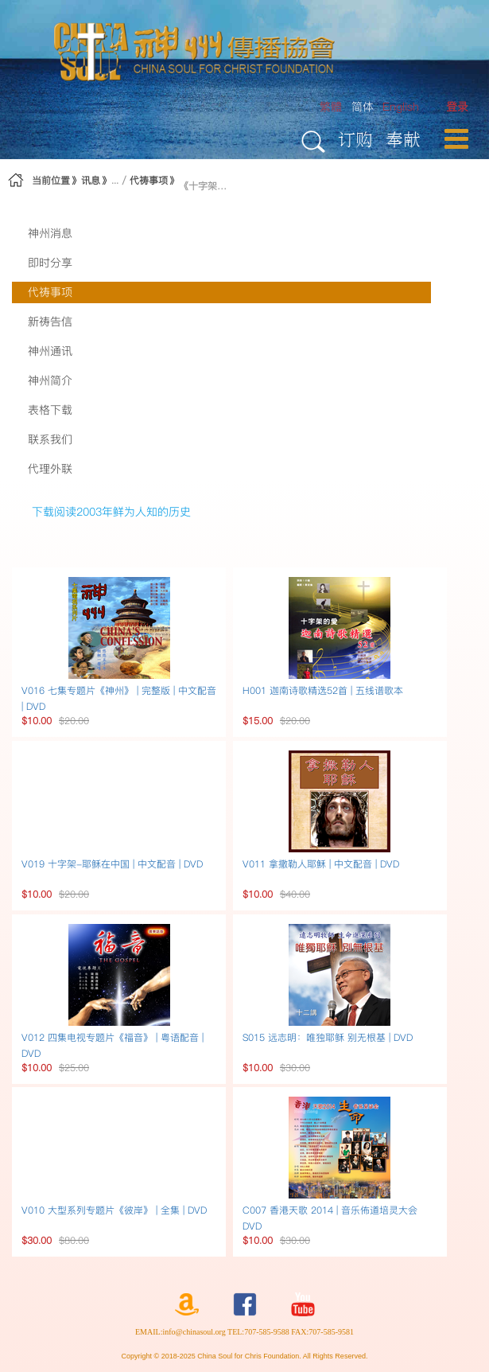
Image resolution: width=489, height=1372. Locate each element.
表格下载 (50, 410)
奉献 (403, 138)
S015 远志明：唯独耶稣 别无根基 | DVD (328, 1037)
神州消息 (50, 233)
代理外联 (50, 469)
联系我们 (50, 439)
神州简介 (50, 380)
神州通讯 (50, 351)
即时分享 (50, 263)
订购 (355, 138)
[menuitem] (457, 107)
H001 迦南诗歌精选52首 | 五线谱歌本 (323, 690)
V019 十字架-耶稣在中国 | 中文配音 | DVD (112, 864)
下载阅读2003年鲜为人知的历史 (111, 512)
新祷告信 (50, 321)
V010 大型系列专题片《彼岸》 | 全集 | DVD (114, 1210)
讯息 (90, 180)
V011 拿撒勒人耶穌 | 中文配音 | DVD (321, 864)
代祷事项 (149, 180)
